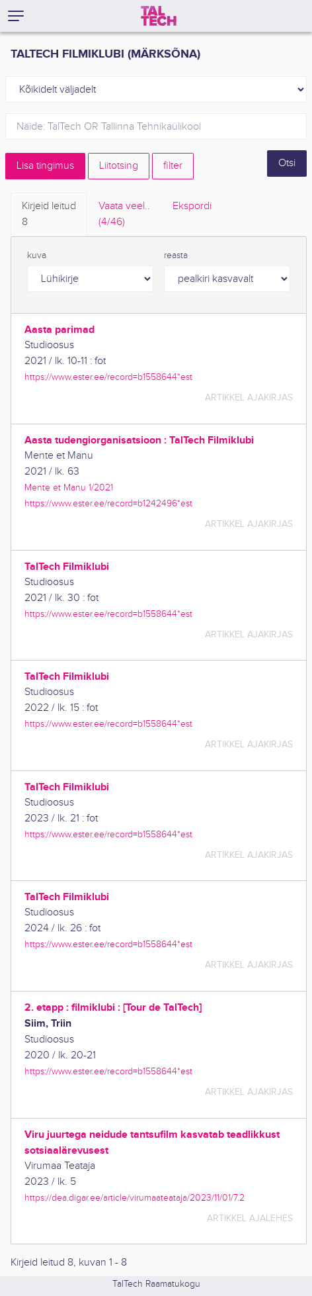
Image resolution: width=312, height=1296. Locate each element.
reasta (176, 255)
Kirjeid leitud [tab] (49, 215)
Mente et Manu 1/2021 (68, 487)
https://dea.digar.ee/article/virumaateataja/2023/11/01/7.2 (134, 1197)
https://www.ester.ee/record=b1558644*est (108, 377)
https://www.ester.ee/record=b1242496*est (108, 503)
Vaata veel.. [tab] (124, 215)
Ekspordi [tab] (192, 206)
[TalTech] (158, 15)
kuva (36, 255)
